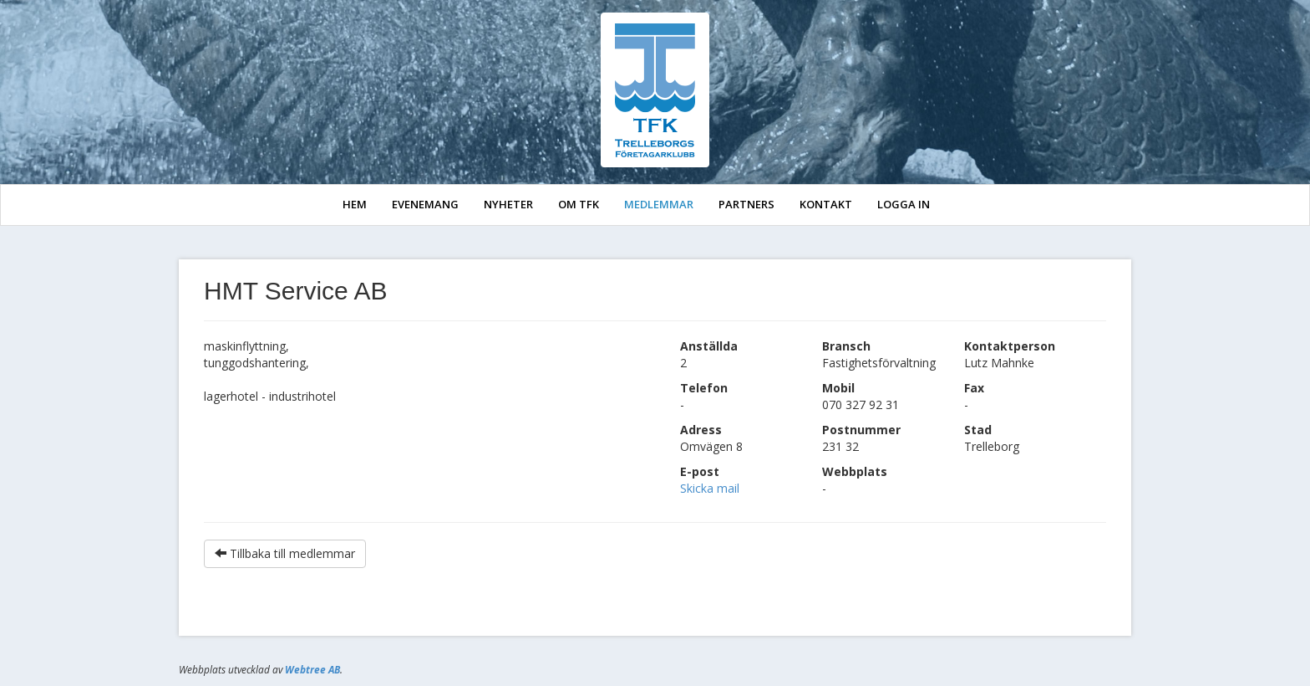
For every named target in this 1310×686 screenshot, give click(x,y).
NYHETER (508, 204)
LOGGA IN (903, 204)
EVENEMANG (425, 204)
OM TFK (578, 204)
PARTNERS (746, 204)
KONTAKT (826, 204)
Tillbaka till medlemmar (285, 553)
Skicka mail (709, 488)
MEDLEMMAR (658, 204)
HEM (355, 204)
